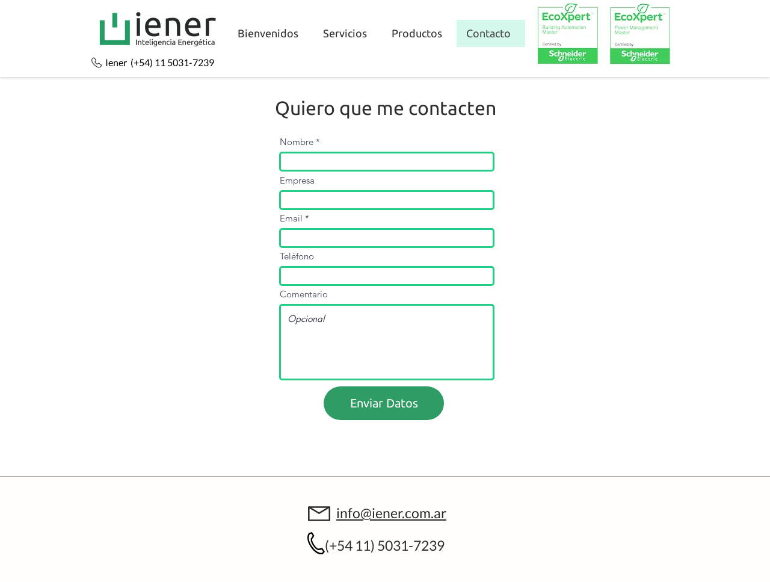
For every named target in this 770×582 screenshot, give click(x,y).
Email (291, 218)
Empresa (297, 180)
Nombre (296, 141)
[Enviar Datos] (384, 403)
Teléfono (297, 256)
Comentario (304, 294)
